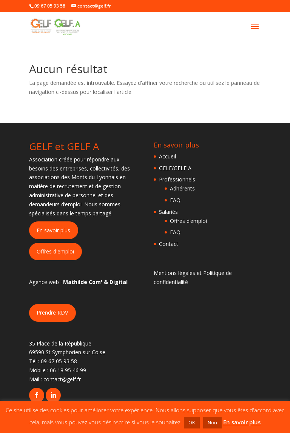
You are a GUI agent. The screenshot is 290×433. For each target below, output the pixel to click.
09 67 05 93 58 (59, 361)
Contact (168, 243)
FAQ (175, 200)
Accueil (167, 156)
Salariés (168, 211)
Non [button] (212, 422)
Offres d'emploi (55, 251)
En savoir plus (53, 230)
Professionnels (177, 179)
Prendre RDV (52, 312)
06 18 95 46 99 (68, 370)
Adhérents (182, 188)
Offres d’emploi (188, 220)
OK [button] (191, 422)
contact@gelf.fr (62, 379)
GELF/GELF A (175, 168)
